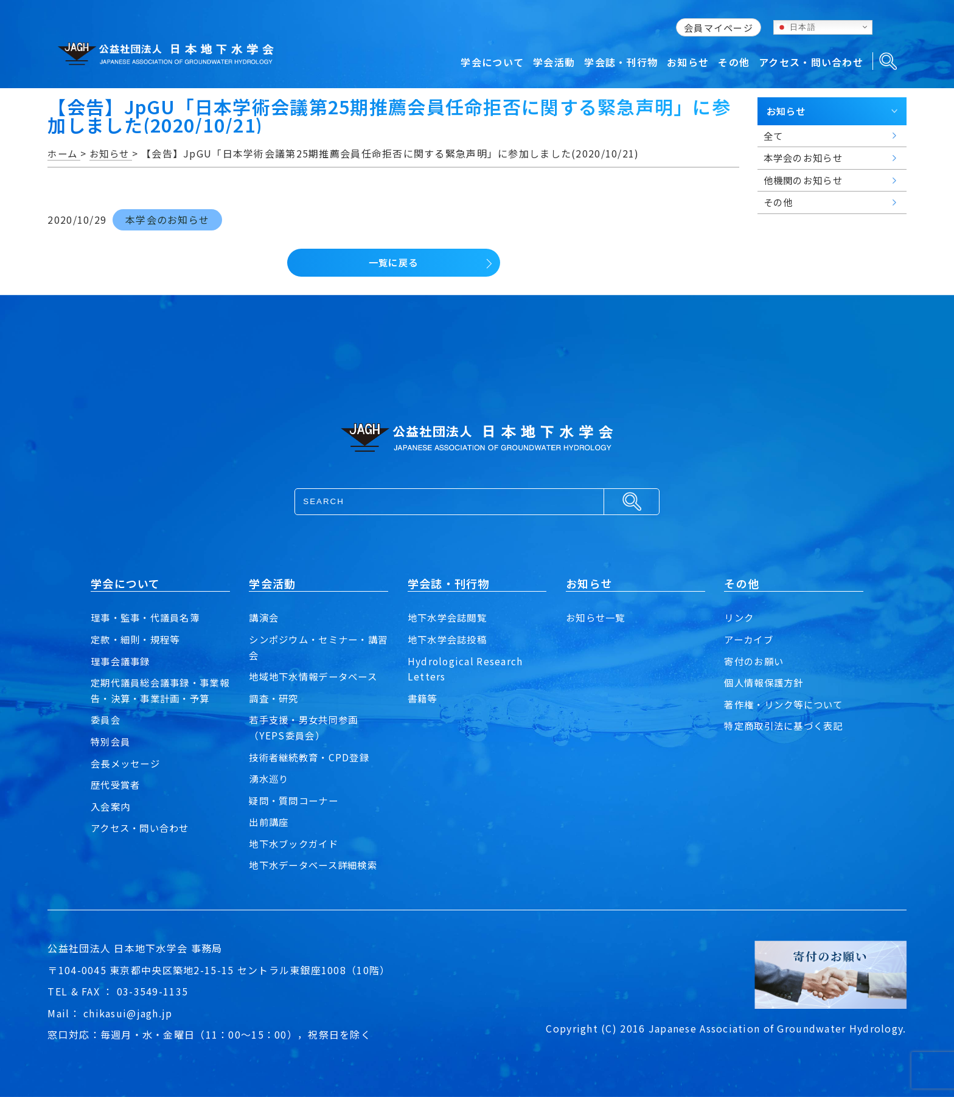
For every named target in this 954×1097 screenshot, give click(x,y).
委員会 (106, 719)
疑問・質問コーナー (296, 800)
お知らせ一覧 (597, 617)
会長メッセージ (127, 763)
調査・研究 (275, 698)
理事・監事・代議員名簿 (148, 617)
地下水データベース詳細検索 (317, 864)
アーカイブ (750, 639)
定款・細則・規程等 (138, 639)
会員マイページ (718, 27)
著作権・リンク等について (787, 704)
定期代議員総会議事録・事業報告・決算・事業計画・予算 (159, 690)
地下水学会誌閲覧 (450, 617)
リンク (740, 617)
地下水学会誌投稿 (450, 639)
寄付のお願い (755, 661)
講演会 (264, 617)
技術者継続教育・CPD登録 (312, 757)
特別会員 (112, 741)
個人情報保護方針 (766, 682)
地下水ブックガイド (296, 843)
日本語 (796, 27)
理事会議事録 (122, 661)
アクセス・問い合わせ (143, 827)
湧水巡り (270, 778)
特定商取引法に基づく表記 (787, 725)
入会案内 (112, 806)
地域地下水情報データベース (317, 676)
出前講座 (270, 821)
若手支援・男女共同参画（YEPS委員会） (306, 727)
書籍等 (423, 698)
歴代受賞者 (117, 784)
